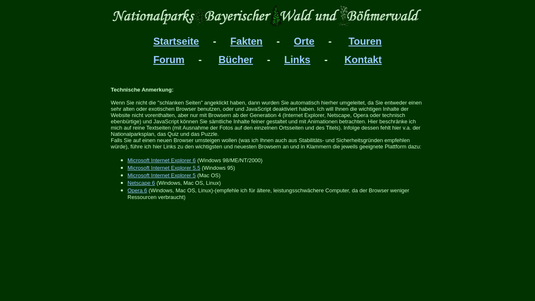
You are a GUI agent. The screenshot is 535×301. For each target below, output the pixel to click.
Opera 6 (137, 190)
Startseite (176, 41)
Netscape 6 (141, 183)
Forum (169, 59)
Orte (304, 41)
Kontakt (363, 59)
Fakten (246, 41)
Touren (365, 41)
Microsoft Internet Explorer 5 (161, 175)
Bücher (236, 59)
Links (297, 59)
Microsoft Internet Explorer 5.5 (163, 168)
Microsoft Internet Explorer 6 (161, 160)
